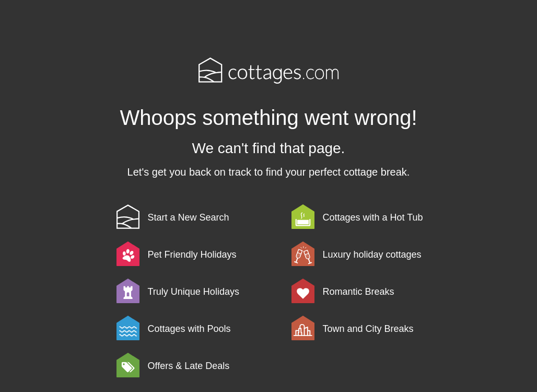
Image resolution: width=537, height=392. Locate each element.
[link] (202, 216)
